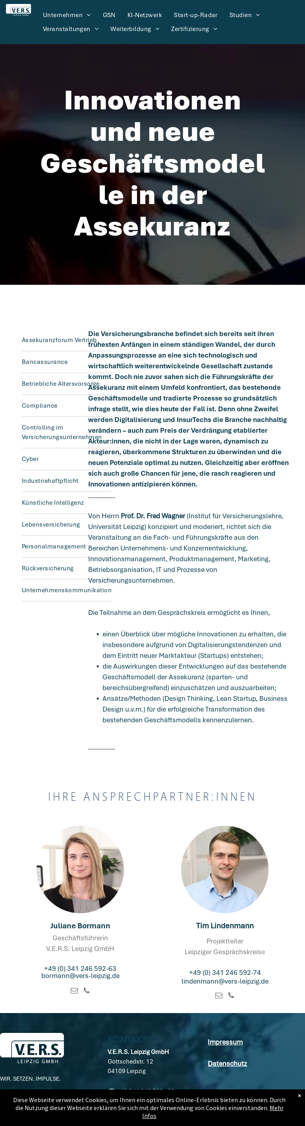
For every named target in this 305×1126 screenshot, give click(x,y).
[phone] (86, 992)
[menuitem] (67, 15)
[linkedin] (6, 1107)
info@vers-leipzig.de (142, 1110)
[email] (74, 992)
